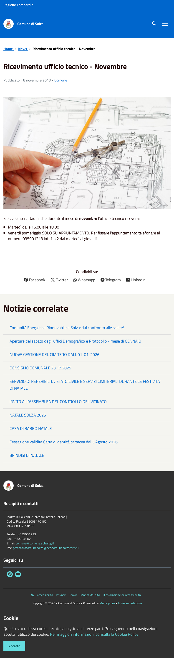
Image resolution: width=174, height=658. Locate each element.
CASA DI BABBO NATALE (31, 428)
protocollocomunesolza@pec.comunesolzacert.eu (45, 547)
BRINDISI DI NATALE (27, 455)
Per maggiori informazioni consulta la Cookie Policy (94, 634)
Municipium (107, 603)
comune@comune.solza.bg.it (35, 543)
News (23, 48)
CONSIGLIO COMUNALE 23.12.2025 (40, 368)
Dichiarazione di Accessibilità (122, 595)
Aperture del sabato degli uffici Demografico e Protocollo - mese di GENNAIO (75, 341)
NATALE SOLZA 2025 (28, 415)
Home (8, 48)
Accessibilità (45, 595)
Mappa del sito (90, 595)
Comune (60, 80)
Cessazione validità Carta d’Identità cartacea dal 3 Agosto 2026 (64, 442)
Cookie (73, 595)
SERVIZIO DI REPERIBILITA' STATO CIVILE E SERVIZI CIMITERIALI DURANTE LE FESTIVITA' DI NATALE (85, 384)
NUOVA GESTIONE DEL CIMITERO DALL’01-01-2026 (54, 354)
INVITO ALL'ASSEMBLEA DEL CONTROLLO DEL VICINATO (58, 402)
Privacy (61, 595)
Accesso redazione (130, 603)
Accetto (14, 646)
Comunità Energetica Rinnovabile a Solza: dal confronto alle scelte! (67, 328)
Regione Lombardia (18, 5)
